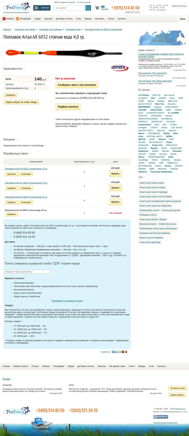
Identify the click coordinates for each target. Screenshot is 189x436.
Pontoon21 (143, 145)
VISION (151, 163)
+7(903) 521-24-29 (83, 410)
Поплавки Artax (73, 29)
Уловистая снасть (167, 224)
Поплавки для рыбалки (50, 29)
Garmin (168, 116)
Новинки (10, 19)
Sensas (165, 151)
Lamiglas (142, 127)
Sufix (170, 157)
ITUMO (173, 124)
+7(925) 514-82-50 (125, 8)
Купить (115, 173)
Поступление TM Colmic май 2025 (155, 81)
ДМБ (152, 169)
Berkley (160, 101)
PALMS (141, 142)
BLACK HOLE (145, 104)
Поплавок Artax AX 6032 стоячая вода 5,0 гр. (26, 183)
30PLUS (156, 95)
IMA (164, 124)
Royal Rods (176, 148)
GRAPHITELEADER (148, 119)
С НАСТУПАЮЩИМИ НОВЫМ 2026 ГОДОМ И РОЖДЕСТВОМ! (161, 55)
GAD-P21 (143, 116)
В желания (26, 174)
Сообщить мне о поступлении (77, 84)
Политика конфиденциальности (165, 422)
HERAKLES (157, 121)
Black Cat (172, 101)
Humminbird (144, 124)
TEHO (155, 160)
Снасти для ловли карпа (152, 183)
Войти (182, 19)
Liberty (164, 127)
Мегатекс (162, 169)
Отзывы (35, 366)
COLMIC (142, 110)
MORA (169, 136)
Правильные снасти (149, 210)
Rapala (154, 148)
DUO (140, 113)
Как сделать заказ (117, 366)
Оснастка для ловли (25, 29)
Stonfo (173, 154)
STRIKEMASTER (156, 157)
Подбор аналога (68, 106)
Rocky (164, 148)
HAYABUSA (166, 119)
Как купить (99, 19)
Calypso (158, 107)
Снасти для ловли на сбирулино (155, 206)
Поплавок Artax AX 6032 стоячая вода (103, 29)
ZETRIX (179, 166)
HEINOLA (143, 121)
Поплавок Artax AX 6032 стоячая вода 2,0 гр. (26, 169)
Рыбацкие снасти (148, 215)
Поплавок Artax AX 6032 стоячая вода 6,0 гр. (26, 197)
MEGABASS (154, 133)
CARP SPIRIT (172, 107)
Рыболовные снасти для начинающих (158, 228)
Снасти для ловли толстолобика (155, 196)
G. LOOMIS (173, 113)
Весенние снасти (148, 224)
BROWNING (144, 107)
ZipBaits (142, 169)
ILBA (156, 124)
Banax (151, 101)
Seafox (155, 151)
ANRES (162, 98)
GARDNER (156, 116)
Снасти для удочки (171, 210)
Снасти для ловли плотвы (152, 187)
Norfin (152, 139)
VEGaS (177, 160)
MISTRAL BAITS (154, 136)
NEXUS (142, 139)
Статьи (111, 19)
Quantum (142, 148)
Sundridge (143, 160)
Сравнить (10, 95)
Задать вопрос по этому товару (21, 102)
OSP (171, 139)
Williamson (172, 163)
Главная (6, 366)
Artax (172, 98)
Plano (169, 142)
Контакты (122, 19)
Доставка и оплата (64, 19)
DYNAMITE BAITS (155, 113)
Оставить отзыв (178, 388)
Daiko (168, 110)
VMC (161, 163)
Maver (141, 133)
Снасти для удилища (150, 242)
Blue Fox (159, 104)
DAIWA (178, 110)
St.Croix (163, 154)
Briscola (171, 104)
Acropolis (142, 98)
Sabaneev (143, 151)
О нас (78, 19)
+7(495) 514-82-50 (50, 410)
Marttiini (172, 130)
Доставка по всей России (162, 38)
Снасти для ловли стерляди (153, 192)
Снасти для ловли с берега (153, 219)
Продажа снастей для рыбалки (155, 233)
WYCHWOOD (145, 166)
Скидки (37, 19)
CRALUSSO (156, 110)
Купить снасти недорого (151, 237)
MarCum (161, 130)
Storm (141, 157)
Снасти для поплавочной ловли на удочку (160, 201)
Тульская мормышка (161, 172)
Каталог (7, 29)
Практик (142, 172)
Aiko (153, 98)
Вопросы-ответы (20, 366)
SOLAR (142, 154)
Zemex (168, 166)
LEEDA (153, 127)
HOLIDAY (170, 121)
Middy (166, 133)
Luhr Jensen (177, 127)
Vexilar (141, 163)
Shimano (177, 151)
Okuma (162, 139)
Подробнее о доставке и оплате (67, 301)
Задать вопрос (177, 395)
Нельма (174, 169)
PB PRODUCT (156, 142)
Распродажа (25, 19)
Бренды (88, 19)
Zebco (158, 166)
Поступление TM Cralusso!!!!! (152, 73)
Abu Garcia (169, 95)
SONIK (152, 154)
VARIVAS (165, 160)
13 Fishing (143, 95)
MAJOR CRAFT (145, 130)
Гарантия (48, 19)
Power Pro (157, 145)
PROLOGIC (171, 145)
